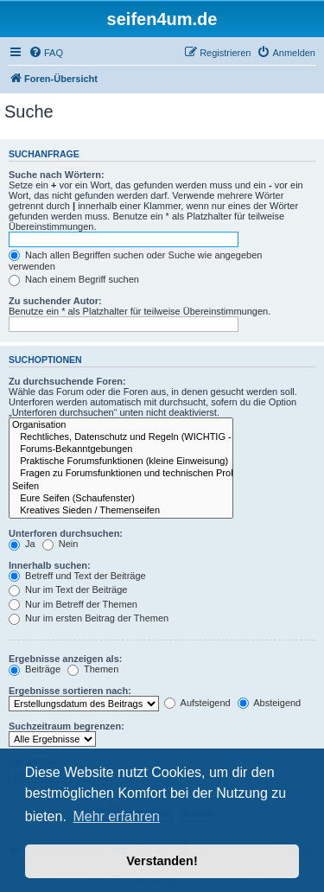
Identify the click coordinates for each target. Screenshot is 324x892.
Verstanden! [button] (161, 861)
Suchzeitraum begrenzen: (66, 726)
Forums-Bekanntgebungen (121, 449)
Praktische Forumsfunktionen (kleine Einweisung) (121, 462)
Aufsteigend (197, 703)
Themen (92, 669)
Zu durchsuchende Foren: (67, 381)
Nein (60, 543)
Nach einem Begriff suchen (74, 279)
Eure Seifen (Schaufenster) (121, 499)
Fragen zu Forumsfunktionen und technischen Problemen (121, 474)
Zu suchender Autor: (55, 301)
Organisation (121, 425)
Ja (22, 543)
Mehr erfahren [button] (116, 816)
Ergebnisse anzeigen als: (65, 658)
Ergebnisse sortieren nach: (70, 690)
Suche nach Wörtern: (57, 174)
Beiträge (34, 669)
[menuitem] (46, 52)
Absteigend (270, 703)
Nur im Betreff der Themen (73, 604)
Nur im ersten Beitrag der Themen (88, 618)
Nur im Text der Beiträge (68, 589)
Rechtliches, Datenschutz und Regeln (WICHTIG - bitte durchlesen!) (121, 437)
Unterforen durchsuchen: (66, 533)
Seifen (121, 487)
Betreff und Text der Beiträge (77, 575)
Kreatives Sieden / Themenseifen (121, 511)
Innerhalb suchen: (50, 565)
